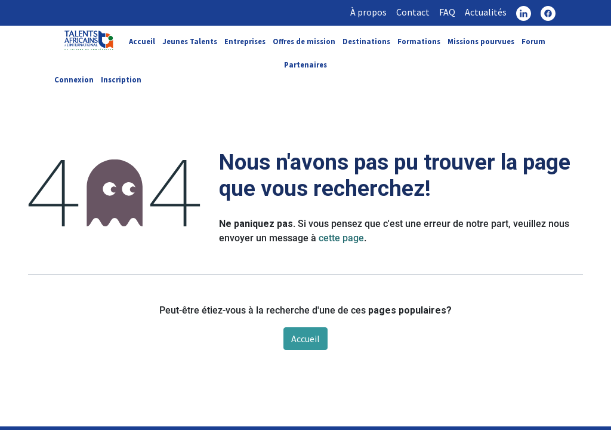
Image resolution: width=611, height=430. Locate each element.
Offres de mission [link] (304, 41)
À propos (368, 12)
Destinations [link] (366, 41)
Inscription (121, 79)
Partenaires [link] (305, 64)
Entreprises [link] (245, 41)
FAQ (447, 12)
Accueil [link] (142, 41)
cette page (341, 238)
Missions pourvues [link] (481, 41)
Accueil (305, 339)
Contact (413, 12)
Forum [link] (533, 41)
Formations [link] (418, 41)
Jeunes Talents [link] (189, 41)
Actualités (486, 12)
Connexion (74, 79)
